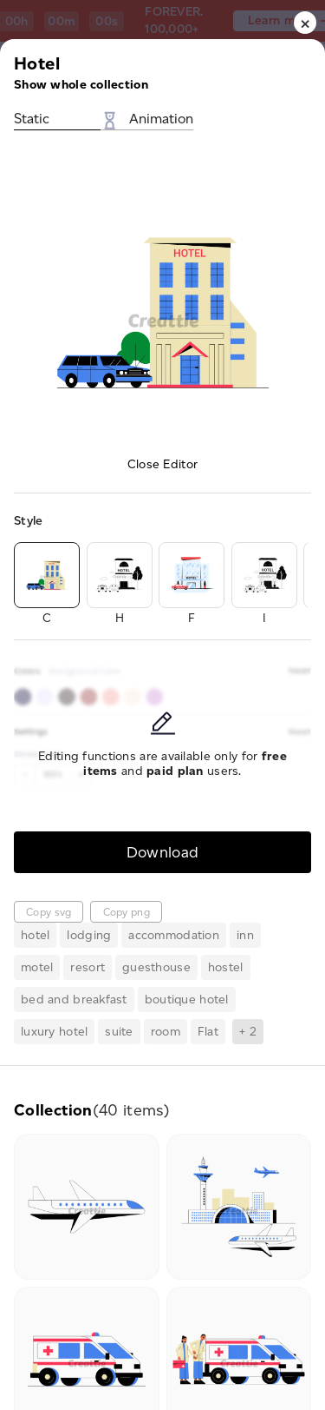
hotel (35, 935)
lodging (89, 935)
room (165, 1031)
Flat (208, 1031)
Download (163, 852)
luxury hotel (54, 1031)
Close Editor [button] (162, 464)
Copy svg (48, 911)
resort (87, 967)
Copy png (126, 911)
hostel (226, 967)
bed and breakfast (74, 999)
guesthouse (156, 967)
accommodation (173, 935)
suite (119, 1031)
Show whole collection (81, 84)
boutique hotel (187, 999)
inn (245, 935)
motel (37, 967)
